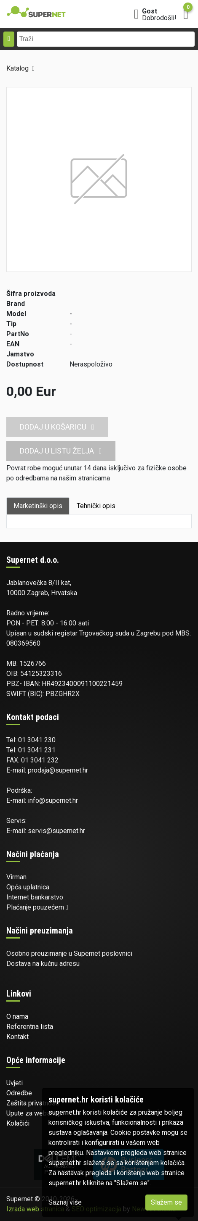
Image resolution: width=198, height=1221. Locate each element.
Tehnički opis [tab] (96, 506)
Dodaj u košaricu (57, 426)
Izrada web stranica (35, 1209)
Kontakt (17, 1037)
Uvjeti (14, 1083)
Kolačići (17, 1123)
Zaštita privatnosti (32, 1103)
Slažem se (166, 1202)
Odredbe (19, 1093)
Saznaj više (65, 1202)
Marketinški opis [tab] (37, 506)
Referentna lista (29, 1027)
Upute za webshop (34, 1113)
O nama (17, 1017)
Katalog (17, 68)
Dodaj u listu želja (61, 450)
